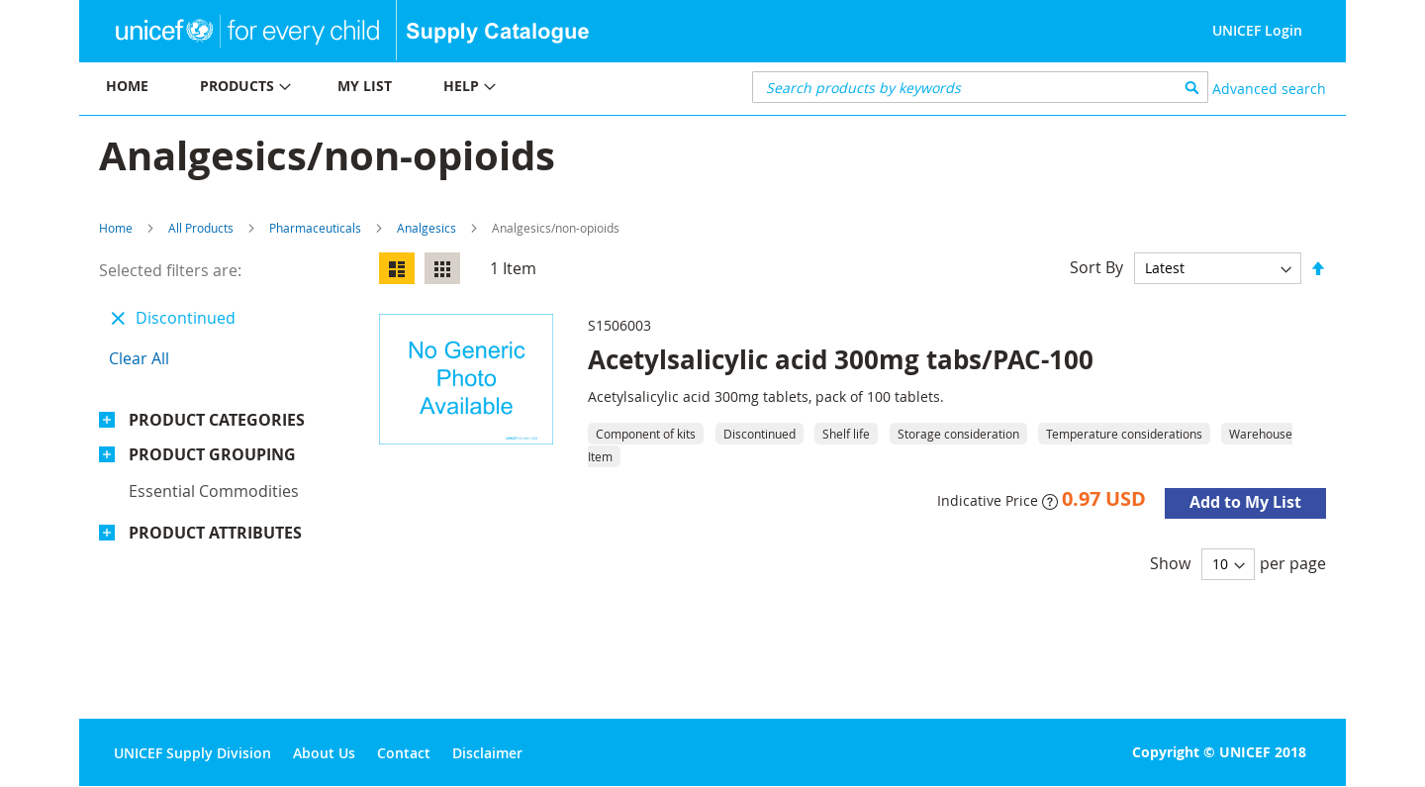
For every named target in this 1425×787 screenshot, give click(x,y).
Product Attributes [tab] (215, 532)
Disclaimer (487, 752)
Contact (403, 752)
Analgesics (426, 228)
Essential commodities (214, 491)
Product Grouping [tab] (212, 454)
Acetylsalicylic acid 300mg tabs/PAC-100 (840, 359)
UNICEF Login (1257, 30)
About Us (324, 752)
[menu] (395, 88)
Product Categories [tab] (217, 420)
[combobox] (980, 87)
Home (116, 228)
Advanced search (1269, 88)
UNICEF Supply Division (192, 752)
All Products (201, 228)
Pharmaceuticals (315, 228)
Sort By (1096, 267)
